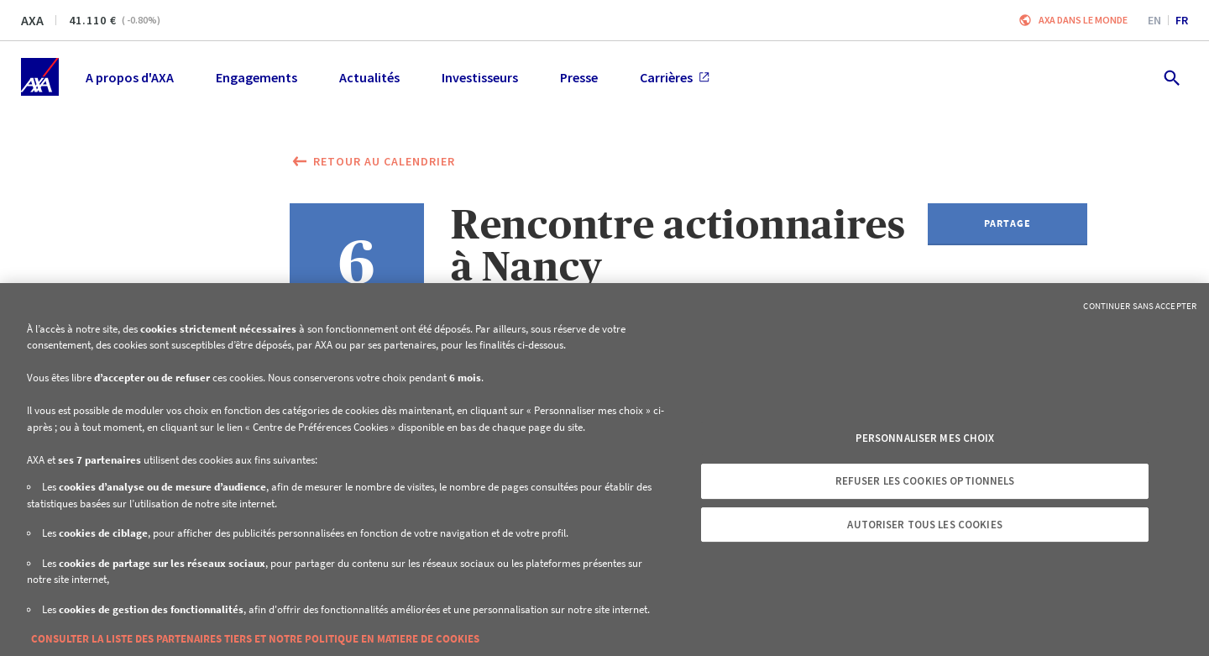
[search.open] (1171, 77)
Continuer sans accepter (1139, 306)
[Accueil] (40, 77)
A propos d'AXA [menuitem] (130, 77)
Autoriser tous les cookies (924, 524)
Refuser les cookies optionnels (925, 481)
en (1154, 20)
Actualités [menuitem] (369, 77)
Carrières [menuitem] (674, 77)
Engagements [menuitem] (256, 77)
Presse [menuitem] (579, 77)
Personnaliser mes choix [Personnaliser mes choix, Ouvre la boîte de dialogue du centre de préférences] (925, 438)
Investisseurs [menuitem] (480, 77)
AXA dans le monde (1083, 19)
